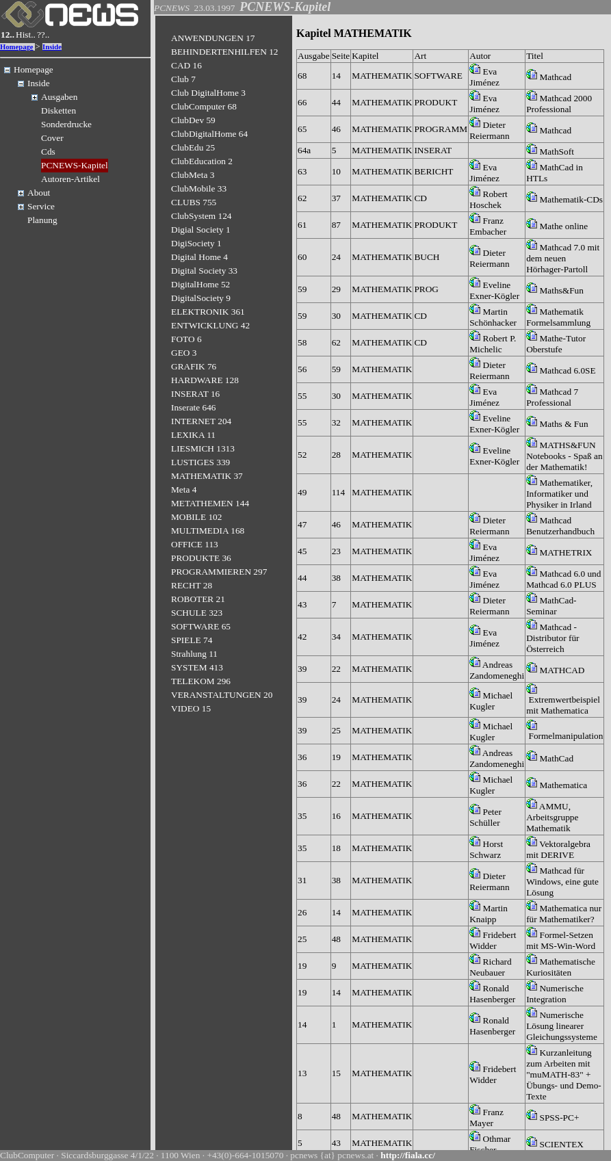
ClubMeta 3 (192, 175)
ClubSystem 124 (201, 216)
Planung (42, 220)
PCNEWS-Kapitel (74, 165)
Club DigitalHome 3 (208, 93)
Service (41, 206)
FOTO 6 (186, 339)
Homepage (17, 47)
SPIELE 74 (191, 640)
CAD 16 (186, 65)
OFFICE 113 (194, 544)
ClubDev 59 (193, 120)
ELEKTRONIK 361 (208, 311)
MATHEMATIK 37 (207, 476)
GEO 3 (183, 353)
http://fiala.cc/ (407, 1155)
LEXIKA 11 (193, 435)
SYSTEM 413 (197, 667)
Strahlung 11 (194, 654)
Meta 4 (183, 489)
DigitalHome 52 (200, 284)
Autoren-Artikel (70, 179)
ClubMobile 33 (198, 188)
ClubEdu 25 (193, 147)
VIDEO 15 (191, 708)
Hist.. (26, 34)
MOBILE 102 (196, 517)
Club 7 (183, 79)
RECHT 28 (191, 585)
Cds (48, 151)
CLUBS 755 (193, 202)
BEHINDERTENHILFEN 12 (224, 52)
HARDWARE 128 (205, 380)
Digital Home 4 (199, 257)
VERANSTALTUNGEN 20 (221, 695)
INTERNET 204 (201, 421)
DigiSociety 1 (196, 243)
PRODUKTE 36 (201, 558)
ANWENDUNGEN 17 (213, 38)
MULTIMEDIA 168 (207, 530)
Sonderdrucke (66, 124)
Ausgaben (59, 97)
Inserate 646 (193, 407)
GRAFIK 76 (193, 366)
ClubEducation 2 (202, 161)
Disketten (58, 110)
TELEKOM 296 (201, 681)
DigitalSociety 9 (201, 298)
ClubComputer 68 (204, 106)
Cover (52, 138)
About (38, 192)
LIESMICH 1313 (203, 448)
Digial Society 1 (201, 229)
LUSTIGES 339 (200, 462)
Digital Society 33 (204, 270)
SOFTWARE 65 (201, 626)
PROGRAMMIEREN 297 (219, 571)
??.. (43, 34)
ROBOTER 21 (198, 599)
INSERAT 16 (195, 394)
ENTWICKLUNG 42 (210, 325)
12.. (7, 34)
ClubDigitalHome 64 (209, 134)
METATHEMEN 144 (210, 503)
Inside (52, 47)
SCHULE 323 (196, 613)
